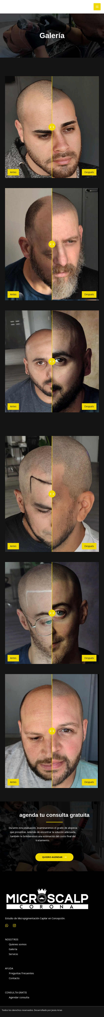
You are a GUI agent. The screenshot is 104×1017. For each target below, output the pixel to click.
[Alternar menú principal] (97, 6)
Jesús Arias (56, 1009)
